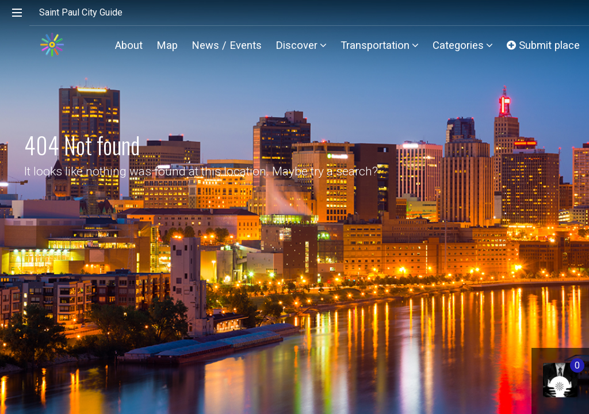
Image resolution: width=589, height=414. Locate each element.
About (129, 45)
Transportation (380, 45)
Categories (463, 45)
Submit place (543, 45)
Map (167, 45)
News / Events (227, 45)
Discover (301, 45)
